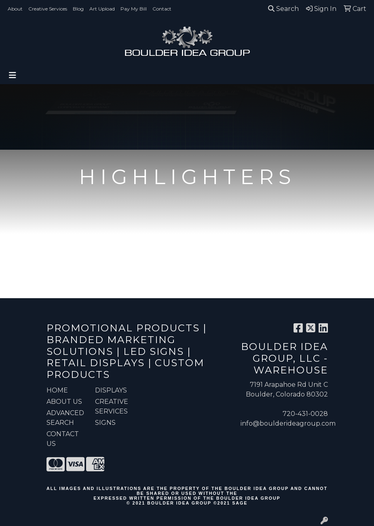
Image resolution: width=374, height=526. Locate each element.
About (15, 9)
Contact (161, 9)
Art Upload (102, 9)
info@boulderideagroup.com (288, 423)
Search (283, 9)
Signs (105, 422)
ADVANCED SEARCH (65, 417)
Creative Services (47, 9)
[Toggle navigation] (12, 75)
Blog (78, 9)
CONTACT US (62, 439)
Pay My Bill (133, 9)
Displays (111, 390)
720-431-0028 (305, 414)
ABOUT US (64, 401)
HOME (57, 390)
